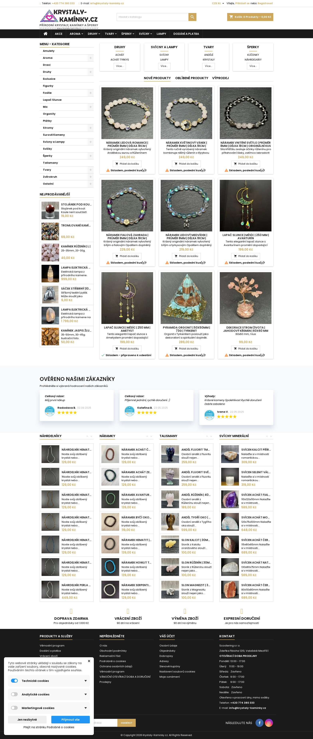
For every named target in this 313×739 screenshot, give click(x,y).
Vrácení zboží (49, 656)
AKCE (58, 34)
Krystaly (209, 60)
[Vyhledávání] (156, 17)
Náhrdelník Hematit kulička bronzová (77, 494)
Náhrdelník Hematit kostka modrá (77, 540)
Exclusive (49, 79)
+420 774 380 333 (63, 3)
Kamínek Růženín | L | (75, 246)
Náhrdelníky (253, 60)
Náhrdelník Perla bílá (77, 585)
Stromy (48, 128)
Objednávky (167, 651)
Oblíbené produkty (191, 78)
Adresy (164, 661)
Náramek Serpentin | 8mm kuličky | (137, 585)
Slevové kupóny (169, 666)
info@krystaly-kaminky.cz (107, 3)
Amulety (48, 51)
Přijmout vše (70, 720)
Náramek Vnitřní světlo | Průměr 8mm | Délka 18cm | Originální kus (245, 144)
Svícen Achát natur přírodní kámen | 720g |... (256, 562)
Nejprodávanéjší (55, 194)
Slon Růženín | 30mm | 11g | (196, 562)
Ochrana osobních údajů (116, 666)
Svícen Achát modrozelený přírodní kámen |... (256, 517)
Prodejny (105, 682)
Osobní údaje (168, 645)
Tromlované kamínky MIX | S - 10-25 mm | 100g (76, 225)
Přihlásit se (242, 3)
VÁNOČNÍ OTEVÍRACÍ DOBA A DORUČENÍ (125, 677)
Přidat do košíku (127, 163)
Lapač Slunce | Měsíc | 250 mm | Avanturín (246, 236)
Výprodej (220, 78)
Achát (119, 55)
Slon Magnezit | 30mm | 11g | (196, 585)
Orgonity (49, 114)
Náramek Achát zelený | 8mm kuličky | (137, 472)
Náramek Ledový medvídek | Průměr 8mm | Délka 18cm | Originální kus (186, 238)
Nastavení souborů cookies (177, 671)
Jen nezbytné (27, 720)
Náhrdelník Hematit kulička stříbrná (77, 472)
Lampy (161, 34)
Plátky (47, 121)
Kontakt (227, 636)
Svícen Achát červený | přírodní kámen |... (256, 540)
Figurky (48, 86)
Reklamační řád (110, 656)
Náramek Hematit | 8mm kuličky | (137, 540)
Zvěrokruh (50, 177)
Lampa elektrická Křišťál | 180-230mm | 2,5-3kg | (76, 309)
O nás (103, 645)
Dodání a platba (186, 34)
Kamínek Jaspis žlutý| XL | (76, 330)
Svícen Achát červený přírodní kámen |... (256, 585)
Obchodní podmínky (113, 651)
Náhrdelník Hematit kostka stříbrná (77, 562)
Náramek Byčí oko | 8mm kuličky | (137, 517)
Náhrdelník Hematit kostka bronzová (77, 517)
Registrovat (265, 3)
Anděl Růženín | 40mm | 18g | (196, 494)
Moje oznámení (169, 677)
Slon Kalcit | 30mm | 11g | (196, 540)
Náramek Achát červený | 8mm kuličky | (137, 449)
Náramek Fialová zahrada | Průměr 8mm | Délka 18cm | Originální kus (127, 238)
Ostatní (48, 184)
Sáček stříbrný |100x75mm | (76, 288)
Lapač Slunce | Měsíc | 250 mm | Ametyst (127, 329)
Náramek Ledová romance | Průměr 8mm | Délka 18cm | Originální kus (127, 146)
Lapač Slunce (52, 100)
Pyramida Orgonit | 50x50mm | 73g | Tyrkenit (186, 329)
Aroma (75, 34)
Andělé (208, 55)
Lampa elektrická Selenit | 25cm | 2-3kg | (76, 267)
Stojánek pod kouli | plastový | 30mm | (76, 204)
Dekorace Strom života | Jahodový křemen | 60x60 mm (245, 329)
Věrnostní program (52, 645)
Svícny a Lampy (54, 142)
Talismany (50, 163)
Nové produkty (157, 78)
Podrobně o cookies (113, 661)
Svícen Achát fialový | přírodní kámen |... (256, 494)
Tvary (109, 34)
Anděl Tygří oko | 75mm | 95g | (196, 517)
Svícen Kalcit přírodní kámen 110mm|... (256, 449)
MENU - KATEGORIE (54, 44)
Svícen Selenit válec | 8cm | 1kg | (256, 472)
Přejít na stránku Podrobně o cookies (49, 727)
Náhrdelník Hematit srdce (77, 449)
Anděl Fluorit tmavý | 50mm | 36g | (196, 449)
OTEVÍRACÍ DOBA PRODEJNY (238, 656)
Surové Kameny (54, 135)
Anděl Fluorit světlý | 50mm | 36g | (196, 472)
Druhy (92, 34)
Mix (45, 107)
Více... (119, 66)
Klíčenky (253, 55)
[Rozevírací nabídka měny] (218, 3)
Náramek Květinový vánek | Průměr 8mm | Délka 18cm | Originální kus (186, 146)
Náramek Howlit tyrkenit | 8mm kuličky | (137, 562)
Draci (47, 65)
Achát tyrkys (120, 60)
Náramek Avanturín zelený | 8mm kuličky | (137, 494)
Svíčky (47, 149)
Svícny (144, 34)
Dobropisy (166, 656)
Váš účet (167, 636)
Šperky (126, 34)
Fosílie (47, 93)
